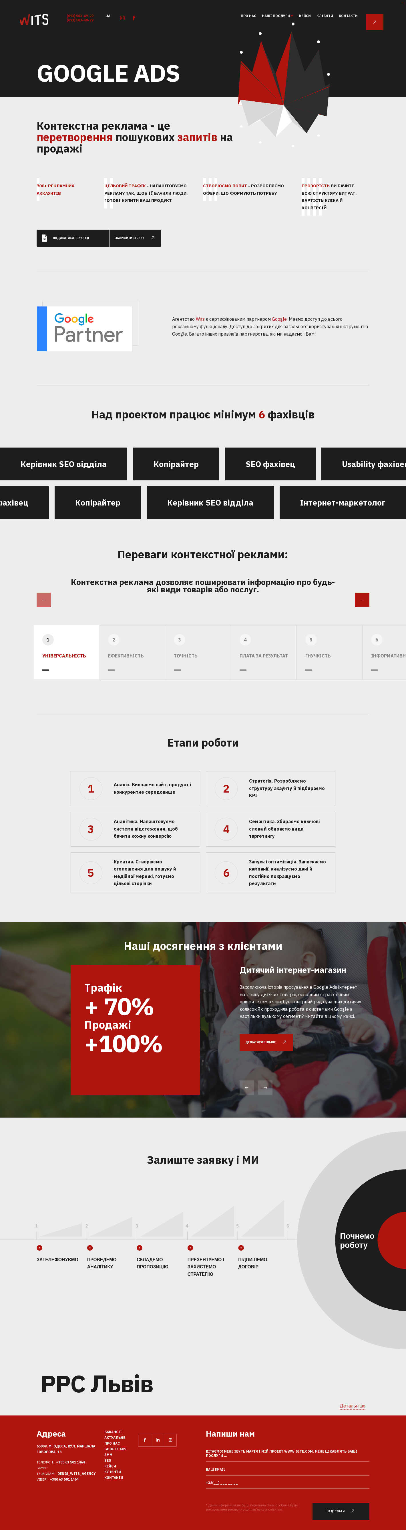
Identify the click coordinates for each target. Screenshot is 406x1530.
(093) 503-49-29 (80, 16)
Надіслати (344, 1511)
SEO (107, 1460)
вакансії (113, 1432)
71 (329, 68)
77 (260, 40)
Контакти (348, 16)
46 (241, 126)
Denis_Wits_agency (76, 1473)
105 (241, 46)
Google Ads (115, 1449)
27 (260, 142)
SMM (108, 1455)
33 (318, 135)
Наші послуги (276, 16)
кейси (305, 16)
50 (293, 146)
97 (319, 40)
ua (108, 15)
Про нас (248, 16)
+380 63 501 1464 (70, 1462)
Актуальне (114, 1437)
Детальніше (352, 1406)
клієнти (325, 16)
